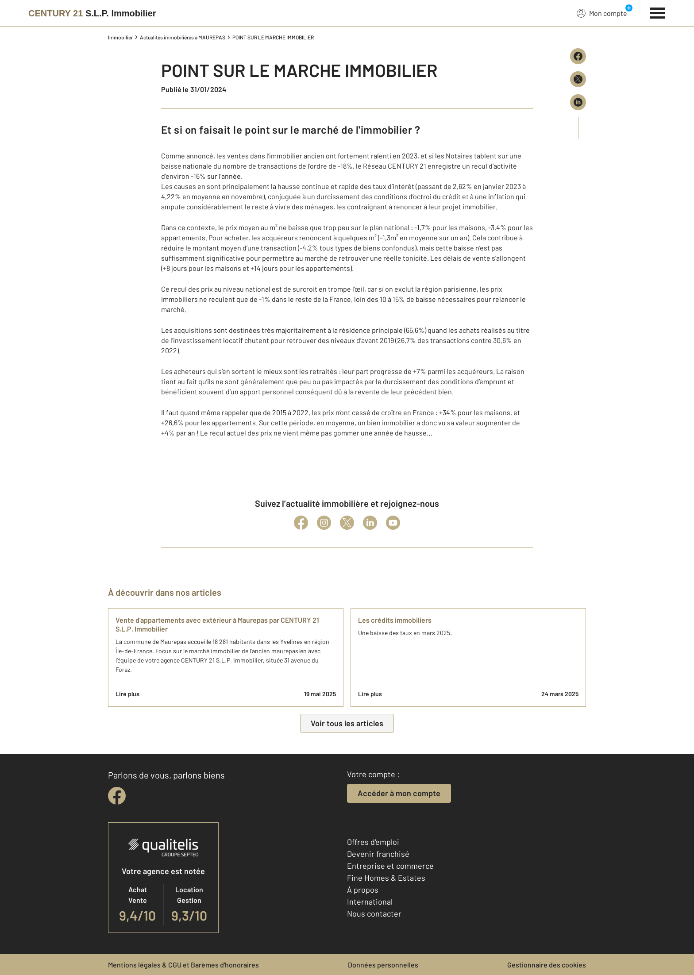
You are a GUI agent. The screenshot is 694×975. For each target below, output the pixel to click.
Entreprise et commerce (390, 866)
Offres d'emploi (373, 842)
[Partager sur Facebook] (578, 56)
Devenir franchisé (378, 854)
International (370, 901)
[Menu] (658, 12)
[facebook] (117, 796)
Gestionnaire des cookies (546, 964)
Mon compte (602, 13)
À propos (362, 889)
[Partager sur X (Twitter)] (578, 79)
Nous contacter (374, 913)
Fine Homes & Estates (386, 878)
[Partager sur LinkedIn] (578, 102)
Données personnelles (383, 964)
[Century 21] (92, 13)
